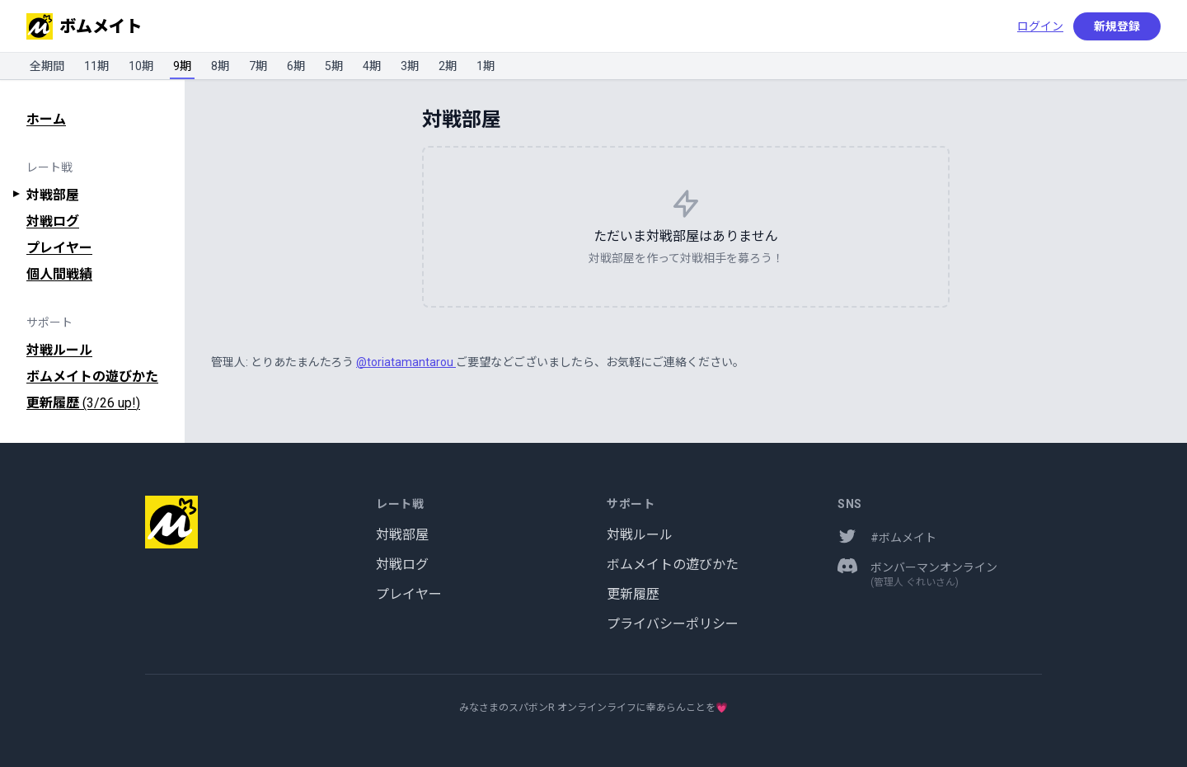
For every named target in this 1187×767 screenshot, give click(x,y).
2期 (448, 66)
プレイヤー (59, 248)
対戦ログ (52, 221)
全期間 (47, 66)
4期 (372, 66)
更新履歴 (83, 403)
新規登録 (1117, 26)
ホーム (46, 119)
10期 (141, 66)
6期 (296, 66)
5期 (334, 66)
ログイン (1040, 26)
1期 (485, 66)
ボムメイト (84, 26)
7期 (258, 66)
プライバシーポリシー (673, 624)
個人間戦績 (59, 274)
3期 (410, 66)
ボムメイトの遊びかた (92, 376)
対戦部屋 (52, 195)
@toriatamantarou (406, 362)
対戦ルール (59, 350)
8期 (220, 66)
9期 (182, 66)
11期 (96, 66)
